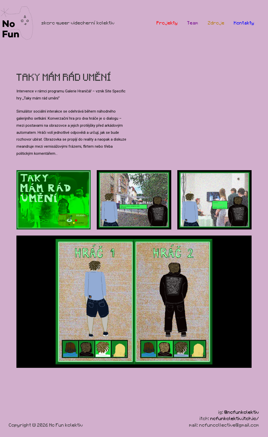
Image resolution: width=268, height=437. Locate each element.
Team (197, 22)
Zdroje (219, 22)
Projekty (173, 22)
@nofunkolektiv (241, 412)
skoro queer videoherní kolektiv (78, 22)
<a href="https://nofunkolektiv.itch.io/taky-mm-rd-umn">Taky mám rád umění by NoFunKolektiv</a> (196, 109)
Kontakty (245, 22)
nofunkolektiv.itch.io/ (234, 418)
